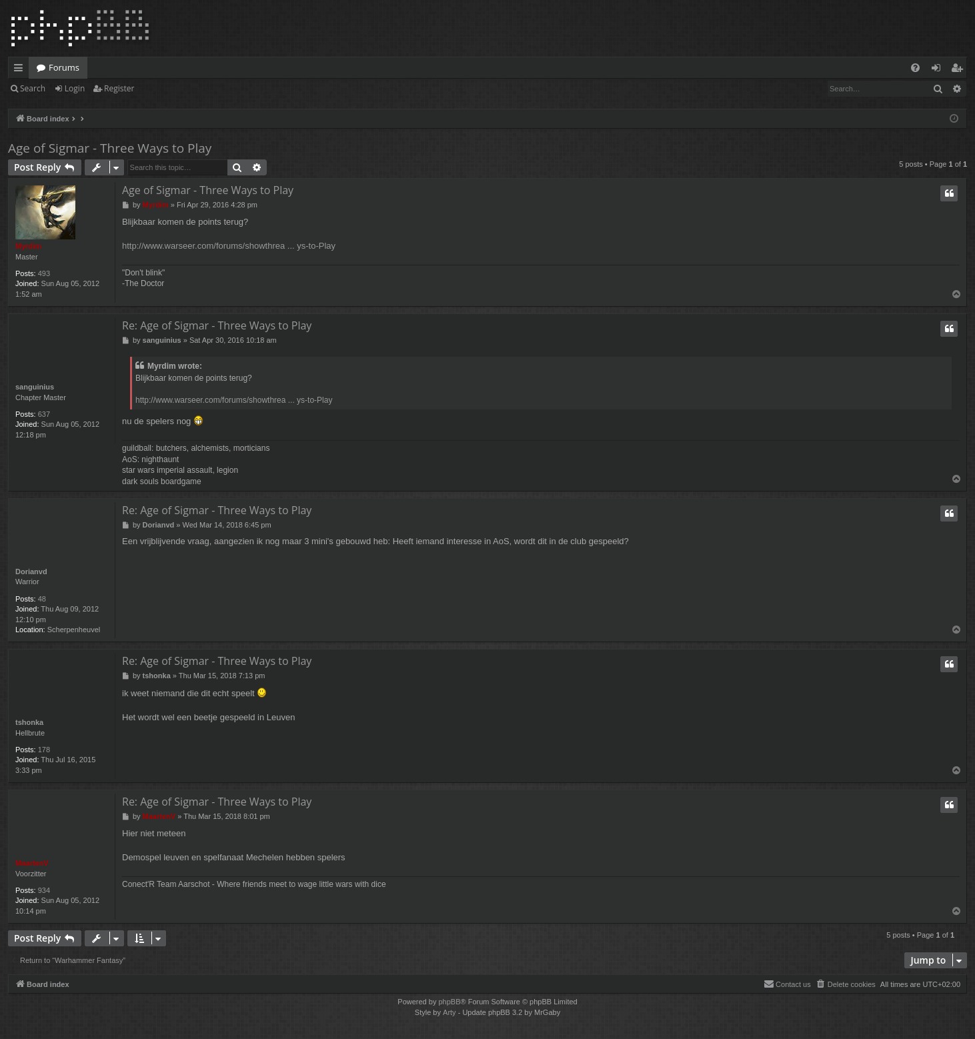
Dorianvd (31, 572)
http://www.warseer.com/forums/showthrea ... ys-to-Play (228, 246)
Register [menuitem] (959, 70)
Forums (64, 67)
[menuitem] (915, 68)
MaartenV (32, 863)
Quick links (21, 70)
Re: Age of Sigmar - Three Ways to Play (216, 325)
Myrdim (28, 246)
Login (75, 88)
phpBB (449, 1002)
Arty (449, 1012)
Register (119, 88)
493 (44, 273)
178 (44, 750)
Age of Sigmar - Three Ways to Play (109, 148)
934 (44, 890)
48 (42, 599)
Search (32, 88)
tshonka (29, 722)
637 (44, 414)
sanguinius (34, 387)
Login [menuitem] (938, 70)
